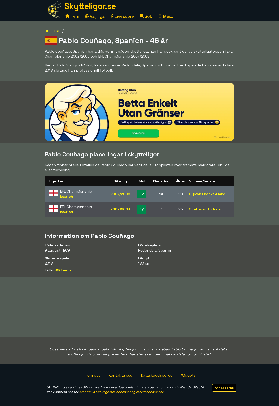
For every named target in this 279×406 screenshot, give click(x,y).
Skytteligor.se (90, 6)
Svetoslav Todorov (205, 209)
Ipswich (66, 196)
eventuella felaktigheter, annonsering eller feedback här (121, 392)
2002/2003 (120, 209)
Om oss (93, 375)
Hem (72, 16)
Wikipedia (63, 270)
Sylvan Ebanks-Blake (207, 194)
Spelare (52, 31)
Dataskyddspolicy (156, 375)
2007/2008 (120, 194)
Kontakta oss (120, 375)
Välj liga (94, 16)
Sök (146, 16)
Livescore (122, 16)
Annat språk (224, 388)
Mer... (165, 16)
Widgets (188, 375)
